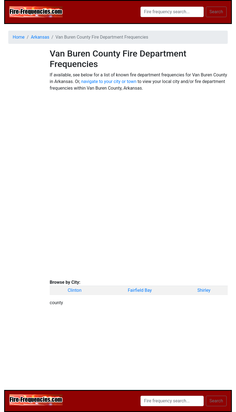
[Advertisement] (24, 131)
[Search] (172, 12)
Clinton (74, 290)
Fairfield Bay (140, 290)
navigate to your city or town (108, 81)
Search (216, 11)
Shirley (203, 290)
